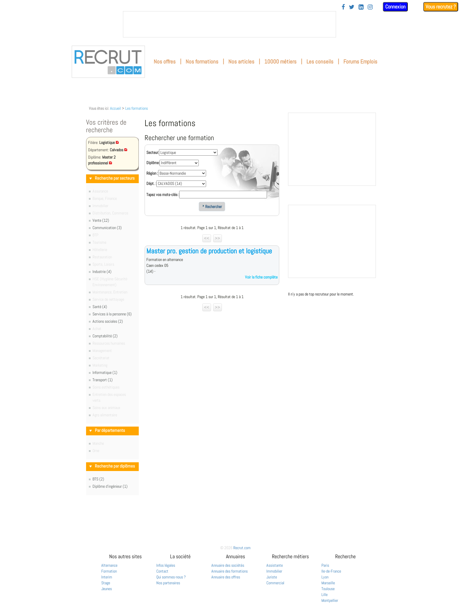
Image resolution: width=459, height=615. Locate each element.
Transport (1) (103, 379)
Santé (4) (100, 306)
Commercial (275, 582)
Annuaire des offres (225, 577)
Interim (106, 577)
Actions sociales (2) (108, 321)
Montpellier (329, 600)
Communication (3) (107, 227)
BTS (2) (98, 479)
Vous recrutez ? (441, 6)
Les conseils (319, 61)
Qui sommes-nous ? (171, 577)
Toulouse (328, 588)
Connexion (395, 6)
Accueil (115, 108)
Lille (324, 594)
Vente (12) (101, 220)
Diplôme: (153, 162)
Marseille (328, 582)
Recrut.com (242, 547)
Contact (162, 571)
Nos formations (202, 61)
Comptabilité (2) (105, 336)
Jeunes (106, 588)
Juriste (271, 577)
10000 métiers (280, 61)
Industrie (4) (102, 271)
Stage (105, 582)
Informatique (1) (105, 372)
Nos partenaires (168, 582)
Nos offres (165, 61)
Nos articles (241, 61)
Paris (325, 565)
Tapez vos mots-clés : (162, 194)
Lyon (324, 577)
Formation (109, 571)
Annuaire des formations (229, 571)
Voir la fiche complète (261, 277)
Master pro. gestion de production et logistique (209, 250)
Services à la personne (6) (112, 314)
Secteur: (152, 152)
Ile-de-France (331, 571)
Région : (152, 173)
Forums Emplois (360, 61)
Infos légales (165, 565)
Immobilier (274, 571)
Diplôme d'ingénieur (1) (110, 486)
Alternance (109, 565)
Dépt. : (151, 183)
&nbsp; (229, 24)
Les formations (136, 108)
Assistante (274, 565)
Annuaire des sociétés (227, 565)
